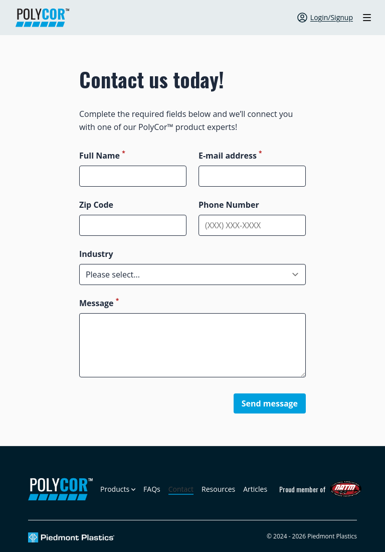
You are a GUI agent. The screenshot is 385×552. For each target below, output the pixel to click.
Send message (270, 403)
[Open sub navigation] (117, 489)
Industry (96, 253)
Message (99, 303)
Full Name (102, 155)
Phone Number (229, 204)
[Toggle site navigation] (367, 18)
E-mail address (230, 155)
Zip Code (96, 204)
